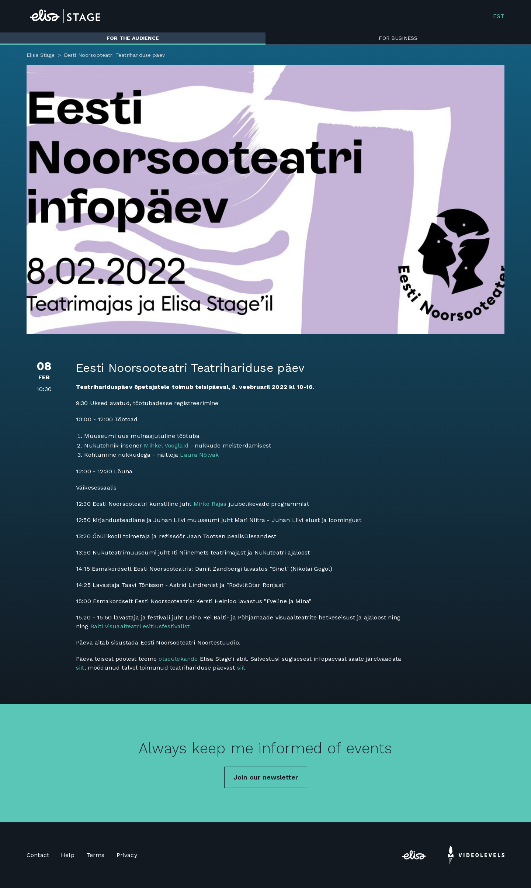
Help (67, 854)
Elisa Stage (41, 55)
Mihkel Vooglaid (166, 445)
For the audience (133, 38)
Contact (38, 854)
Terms (95, 854)
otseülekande (178, 658)
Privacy (127, 854)
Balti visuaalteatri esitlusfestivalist (140, 626)
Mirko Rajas (210, 503)
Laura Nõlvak (199, 454)
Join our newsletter (265, 777)
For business (398, 38)
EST (498, 16)
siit (80, 667)
